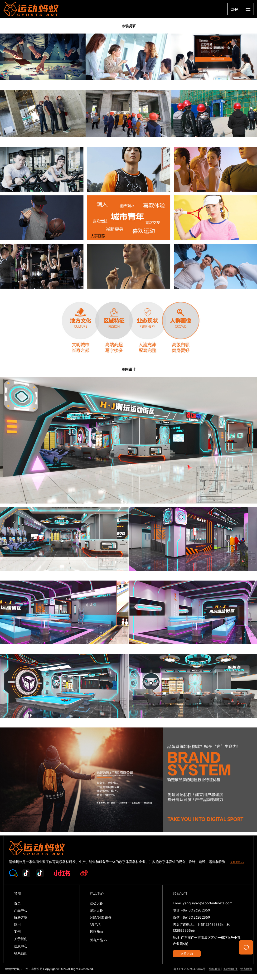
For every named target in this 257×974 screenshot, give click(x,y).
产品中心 (20, 910)
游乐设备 (96, 910)
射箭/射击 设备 (101, 917)
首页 (17, 903)
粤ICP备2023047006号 (190, 969)
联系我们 (20, 953)
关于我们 (20, 938)
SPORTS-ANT (31, 9)
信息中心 (20, 946)
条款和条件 (230, 969)
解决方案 (20, 917)
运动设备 (96, 903)
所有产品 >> (98, 940)
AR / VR (95, 924)
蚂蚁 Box (96, 931)
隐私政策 (214, 969)
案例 (17, 931)
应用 (17, 924)
